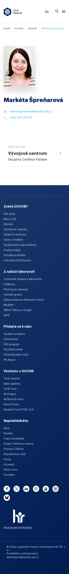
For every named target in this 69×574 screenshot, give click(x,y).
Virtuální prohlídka (14, 255)
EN (47, 12)
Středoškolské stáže (16, 355)
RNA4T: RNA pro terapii (17, 310)
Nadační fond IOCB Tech (19, 409)
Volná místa (11, 339)
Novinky (8, 433)
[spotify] (55, 489)
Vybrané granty (13, 294)
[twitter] (16, 489)
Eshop (7, 459)
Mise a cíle (10, 219)
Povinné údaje (12, 250)
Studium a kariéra (14, 334)
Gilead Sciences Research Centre (24, 300)
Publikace (9, 284)
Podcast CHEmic (14, 449)
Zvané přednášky (14, 438)
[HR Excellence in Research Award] (18, 516)
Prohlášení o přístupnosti (22, 553)
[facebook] (7, 489)
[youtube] (46, 489)
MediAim (9, 305)
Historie (8, 224)
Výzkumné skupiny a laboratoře (23, 279)
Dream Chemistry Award (18, 444)
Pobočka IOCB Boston (17, 260)
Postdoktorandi (13, 349)
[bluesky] (7, 498)
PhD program (12, 344)
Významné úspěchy (15, 229)
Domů (7, 28)
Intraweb (9, 464)
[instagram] (36, 489)
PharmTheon (11, 404)
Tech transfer (12, 378)
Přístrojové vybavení (16, 289)
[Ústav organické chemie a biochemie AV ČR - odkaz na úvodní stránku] (13, 11)
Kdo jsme (9, 214)
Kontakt (19, 28)
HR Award (9, 360)
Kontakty (9, 475)
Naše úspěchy (12, 384)
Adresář (32, 28)
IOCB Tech (10, 389)
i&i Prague (10, 394)
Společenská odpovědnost (20, 245)
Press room (10, 469)
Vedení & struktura (15, 234)
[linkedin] (26, 489)
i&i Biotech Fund (13, 399)
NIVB (6, 315)
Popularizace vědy (15, 454)
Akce (7, 428)
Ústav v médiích (13, 240)
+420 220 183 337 (18, 117)
